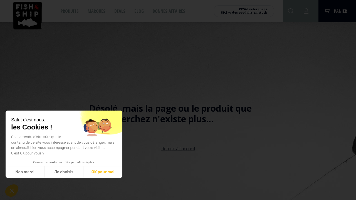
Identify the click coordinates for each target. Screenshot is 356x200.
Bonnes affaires (169, 11)
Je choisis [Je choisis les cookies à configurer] (64, 172)
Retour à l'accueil (178, 149)
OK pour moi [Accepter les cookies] (103, 172)
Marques (96, 11)
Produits (70, 11)
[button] (11, 190)
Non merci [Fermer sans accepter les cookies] (24, 172)
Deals (119, 11)
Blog (139, 11)
